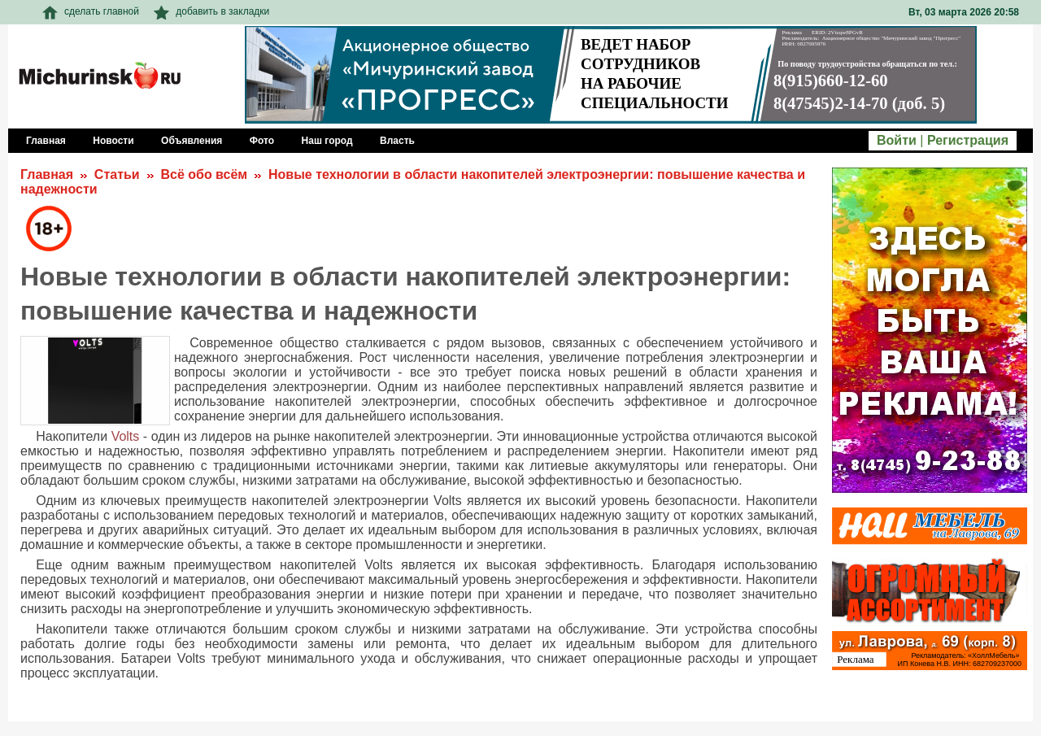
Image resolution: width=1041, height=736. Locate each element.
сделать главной (90, 11)
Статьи (117, 174)
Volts (125, 436)
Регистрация (967, 140)
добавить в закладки (211, 11)
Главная (46, 174)
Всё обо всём (203, 174)
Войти (897, 140)
